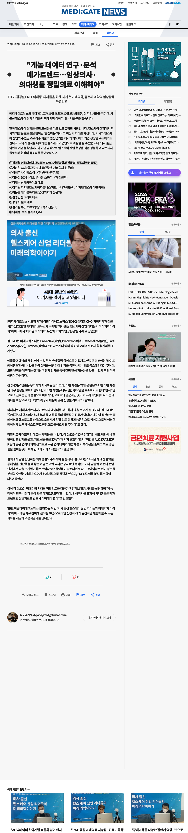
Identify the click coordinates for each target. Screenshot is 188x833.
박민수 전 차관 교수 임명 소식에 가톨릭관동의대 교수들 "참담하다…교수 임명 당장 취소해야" (157, 126)
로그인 (121, 3)
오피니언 (116, 24)
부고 (174, 386)
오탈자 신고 (32, 595)
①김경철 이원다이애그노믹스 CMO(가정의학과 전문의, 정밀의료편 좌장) (53, 162)
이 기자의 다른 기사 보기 (99, 617)
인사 (135, 386)
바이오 (110, 33)
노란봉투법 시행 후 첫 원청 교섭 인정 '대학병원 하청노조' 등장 (157, 137)
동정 (161, 386)
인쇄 (68, 595)
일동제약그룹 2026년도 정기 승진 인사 (146, 395)
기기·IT (103, 24)
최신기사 (29, 24)
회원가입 (132, 3)
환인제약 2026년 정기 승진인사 (143, 400)
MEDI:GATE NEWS (94, 10)
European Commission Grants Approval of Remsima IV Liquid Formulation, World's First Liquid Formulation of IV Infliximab (154, 313)
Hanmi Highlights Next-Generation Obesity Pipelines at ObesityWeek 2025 (154, 297)
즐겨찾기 (157, 3)
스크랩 (51, 595)
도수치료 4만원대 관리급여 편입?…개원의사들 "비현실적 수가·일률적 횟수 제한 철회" (157, 131)
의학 (74, 24)
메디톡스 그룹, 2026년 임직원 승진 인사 (147, 417)
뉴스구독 (144, 3)
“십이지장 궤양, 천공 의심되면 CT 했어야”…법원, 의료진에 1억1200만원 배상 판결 (157, 158)
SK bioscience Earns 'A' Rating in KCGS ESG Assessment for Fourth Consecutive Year (154, 303)
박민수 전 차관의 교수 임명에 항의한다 (152, 148)
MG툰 (167, 232)
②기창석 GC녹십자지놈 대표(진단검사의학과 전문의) (41, 167)
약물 (95, 33)
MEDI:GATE (173, 3)
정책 (64, 24)
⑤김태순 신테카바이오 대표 (26, 182)
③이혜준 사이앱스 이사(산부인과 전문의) (34, 172)
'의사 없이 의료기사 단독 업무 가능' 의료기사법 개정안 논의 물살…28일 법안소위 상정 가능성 (157, 115)
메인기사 (14, 24)
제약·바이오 (87, 24)
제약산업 (79, 33)
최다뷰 (141, 101)
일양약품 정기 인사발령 (139, 406)
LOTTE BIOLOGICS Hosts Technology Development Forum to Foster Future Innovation (154, 292)
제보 (97, 44)
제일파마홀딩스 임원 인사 (140, 411)
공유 (112, 44)
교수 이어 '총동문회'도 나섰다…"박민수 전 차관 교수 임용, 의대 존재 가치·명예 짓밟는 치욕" (157, 110)
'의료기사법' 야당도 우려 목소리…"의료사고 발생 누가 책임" (157, 142)
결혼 (148, 386)
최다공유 (167, 101)
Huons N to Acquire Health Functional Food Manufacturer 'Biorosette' (154, 308)
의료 (55, 24)
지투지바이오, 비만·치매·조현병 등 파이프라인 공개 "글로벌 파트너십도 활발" (157, 153)
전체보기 (175, 224)
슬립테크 (131, 24)
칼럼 (141, 232)
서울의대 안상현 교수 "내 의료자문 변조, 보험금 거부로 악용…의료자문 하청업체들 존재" (157, 120)
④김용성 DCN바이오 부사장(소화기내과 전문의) (38, 177)
